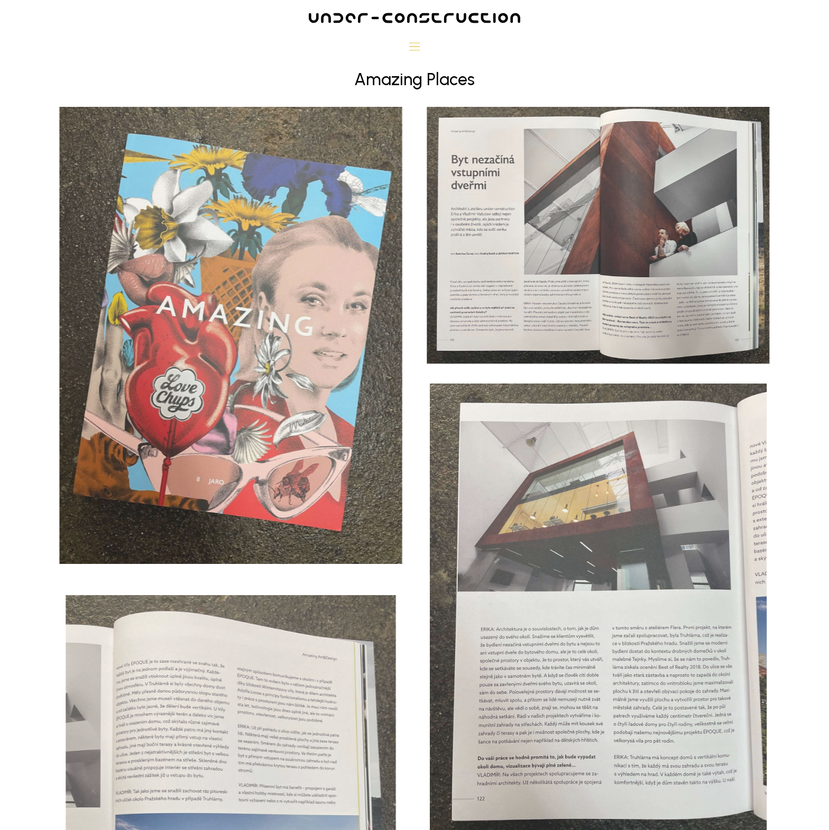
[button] (414, 47)
